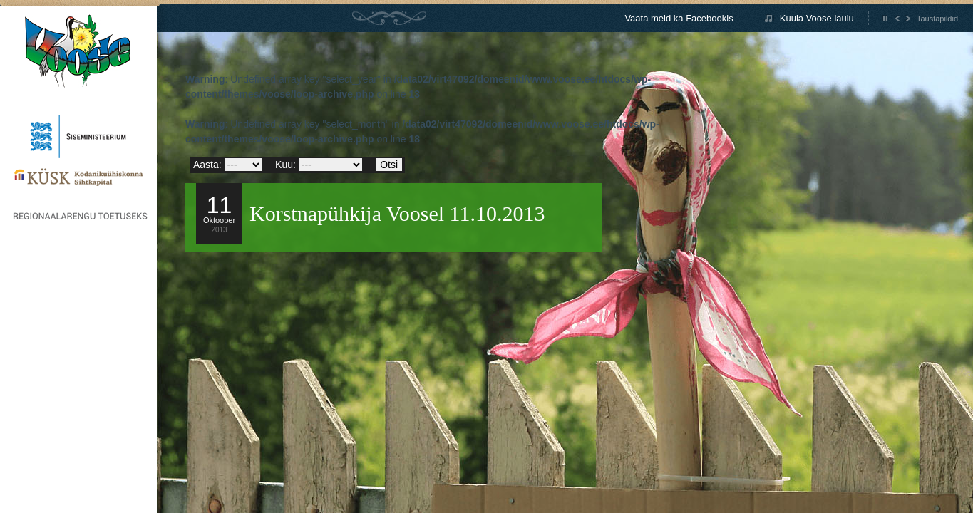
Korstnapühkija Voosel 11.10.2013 (397, 213)
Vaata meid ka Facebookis (678, 18)
